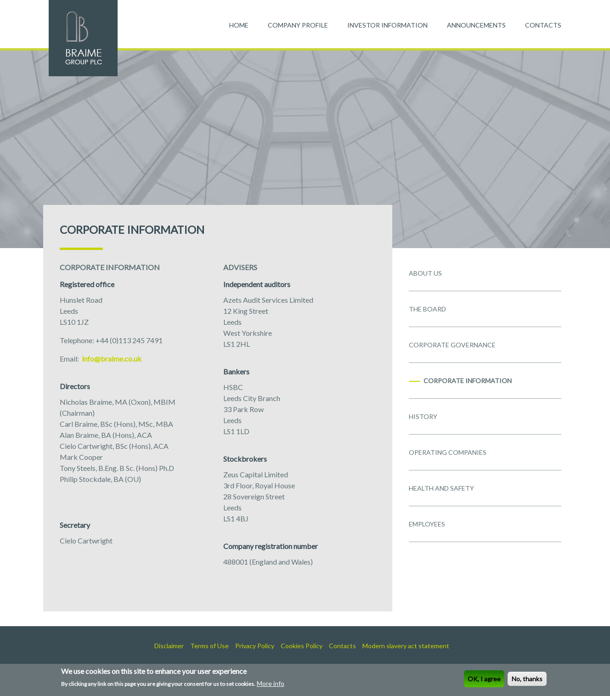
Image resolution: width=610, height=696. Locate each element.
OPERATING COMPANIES (447, 452)
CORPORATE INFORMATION (468, 381)
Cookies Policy (301, 646)
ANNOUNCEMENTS (476, 25)
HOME (239, 25)
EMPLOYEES (427, 524)
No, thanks (527, 680)
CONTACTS (543, 25)
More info (270, 684)
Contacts (342, 646)
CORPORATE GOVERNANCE (452, 345)
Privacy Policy (254, 646)
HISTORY (423, 416)
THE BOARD (427, 309)
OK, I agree (484, 680)
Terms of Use (209, 646)
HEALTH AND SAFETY (441, 488)
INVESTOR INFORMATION (387, 25)
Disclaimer (169, 646)
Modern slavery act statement (405, 646)
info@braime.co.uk (110, 358)
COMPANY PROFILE (298, 25)
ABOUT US (425, 273)
